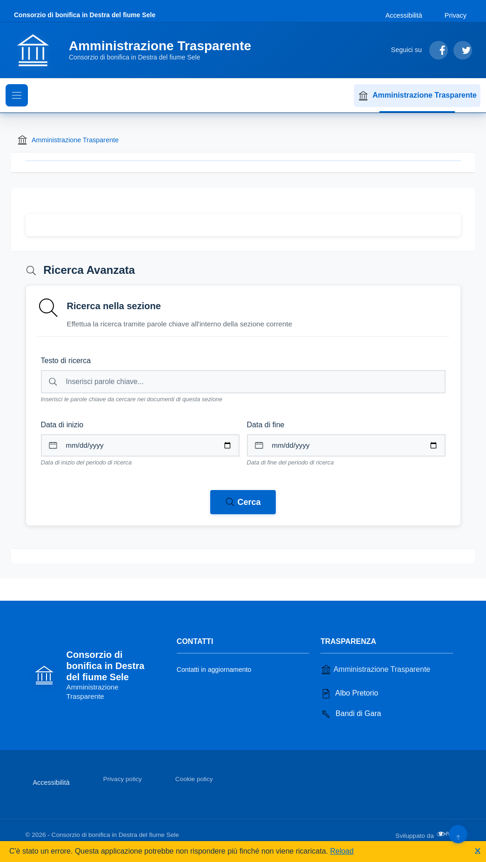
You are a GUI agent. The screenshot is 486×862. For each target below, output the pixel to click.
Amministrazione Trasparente (417, 95)
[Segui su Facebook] (438, 50)
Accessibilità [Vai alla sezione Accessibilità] (404, 15)
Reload (342, 851)
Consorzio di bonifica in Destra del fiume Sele (84, 15)
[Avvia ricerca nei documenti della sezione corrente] (242, 502)
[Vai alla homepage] (138, 50)
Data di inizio (62, 425)
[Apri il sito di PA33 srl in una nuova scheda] (448, 834)
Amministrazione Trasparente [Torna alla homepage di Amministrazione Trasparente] (68, 140)
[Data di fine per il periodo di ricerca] (346, 445)
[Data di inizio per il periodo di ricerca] (140, 445)
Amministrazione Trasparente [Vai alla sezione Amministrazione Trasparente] (375, 669)
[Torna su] (458, 834)
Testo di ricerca (66, 361)
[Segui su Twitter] (462, 50)
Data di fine (266, 425)
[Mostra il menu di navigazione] (17, 95)
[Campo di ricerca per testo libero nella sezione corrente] (243, 381)
